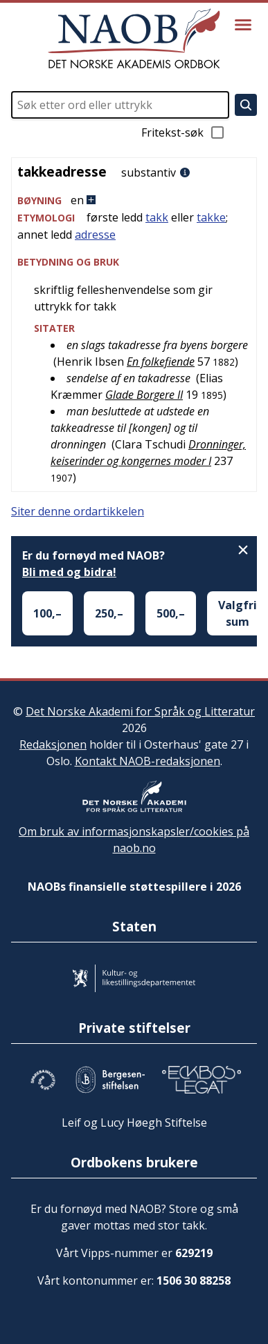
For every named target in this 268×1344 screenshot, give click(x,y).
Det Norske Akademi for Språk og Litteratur (140, 711)
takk (156, 217)
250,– (109, 613)
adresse (95, 234)
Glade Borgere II (144, 394)
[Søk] (246, 105)
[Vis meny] (243, 25)
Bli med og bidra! (69, 572)
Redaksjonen (53, 744)
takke (211, 217)
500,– (171, 613)
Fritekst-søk (183, 132)
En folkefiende (161, 361)
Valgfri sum (237, 613)
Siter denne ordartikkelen (77, 511)
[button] (134, 200)
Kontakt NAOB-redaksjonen (147, 761)
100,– (47, 613)
